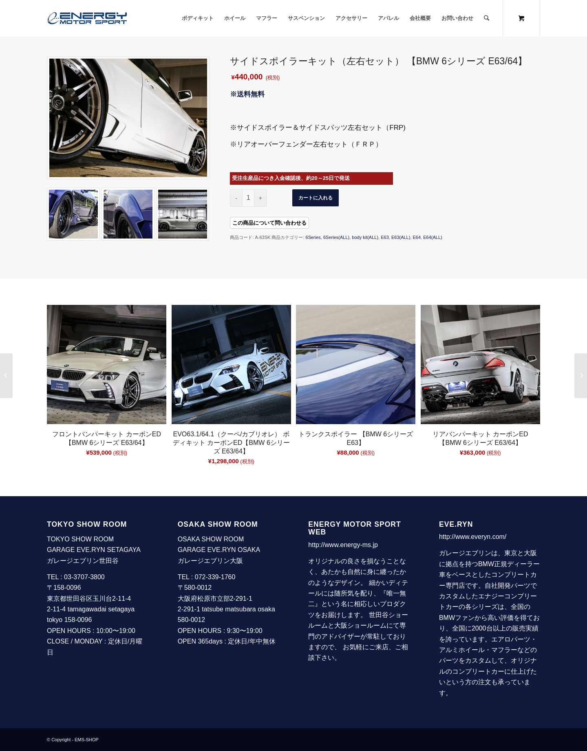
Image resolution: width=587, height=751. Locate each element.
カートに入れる (315, 198)
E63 (385, 237)
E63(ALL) (400, 237)
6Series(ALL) (336, 237)
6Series (313, 237)
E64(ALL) (432, 237)
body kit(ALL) (365, 237)
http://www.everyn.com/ (472, 536)
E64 (417, 237)
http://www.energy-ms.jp (343, 544)
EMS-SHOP (87, 739)
